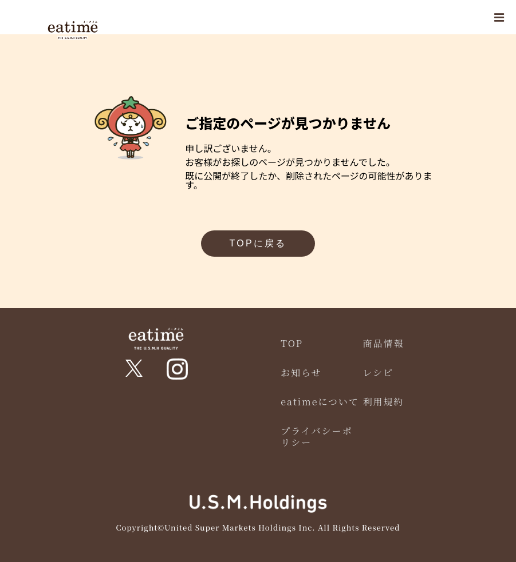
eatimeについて (320, 401)
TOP (292, 343)
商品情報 (383, 343)
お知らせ (301, 372)
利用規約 (383, 401)
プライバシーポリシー (316, 436)
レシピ (378, 372)
